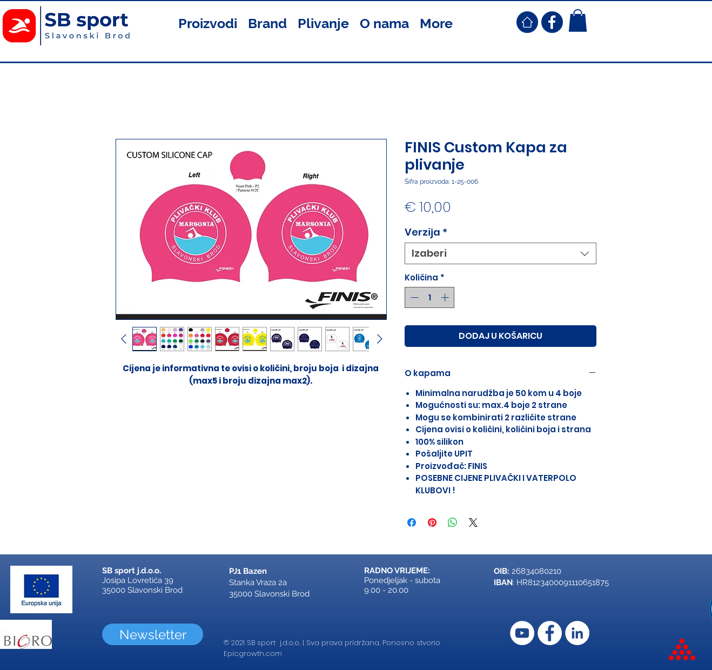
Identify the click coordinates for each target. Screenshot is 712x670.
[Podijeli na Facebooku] (411, 522)
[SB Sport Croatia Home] (527, 22)
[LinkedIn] (577, 633)
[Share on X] (473, 522)
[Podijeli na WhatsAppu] (452, 522)
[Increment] (446, 297)
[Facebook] (550, 633)
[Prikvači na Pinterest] (432, 522)
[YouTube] (522, 633)
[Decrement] (413, 297)
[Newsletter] (152, 634)
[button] (208, 22)
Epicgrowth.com (253, 653)
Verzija (426, 232)
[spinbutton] (430, 297)
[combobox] (500, 253)
